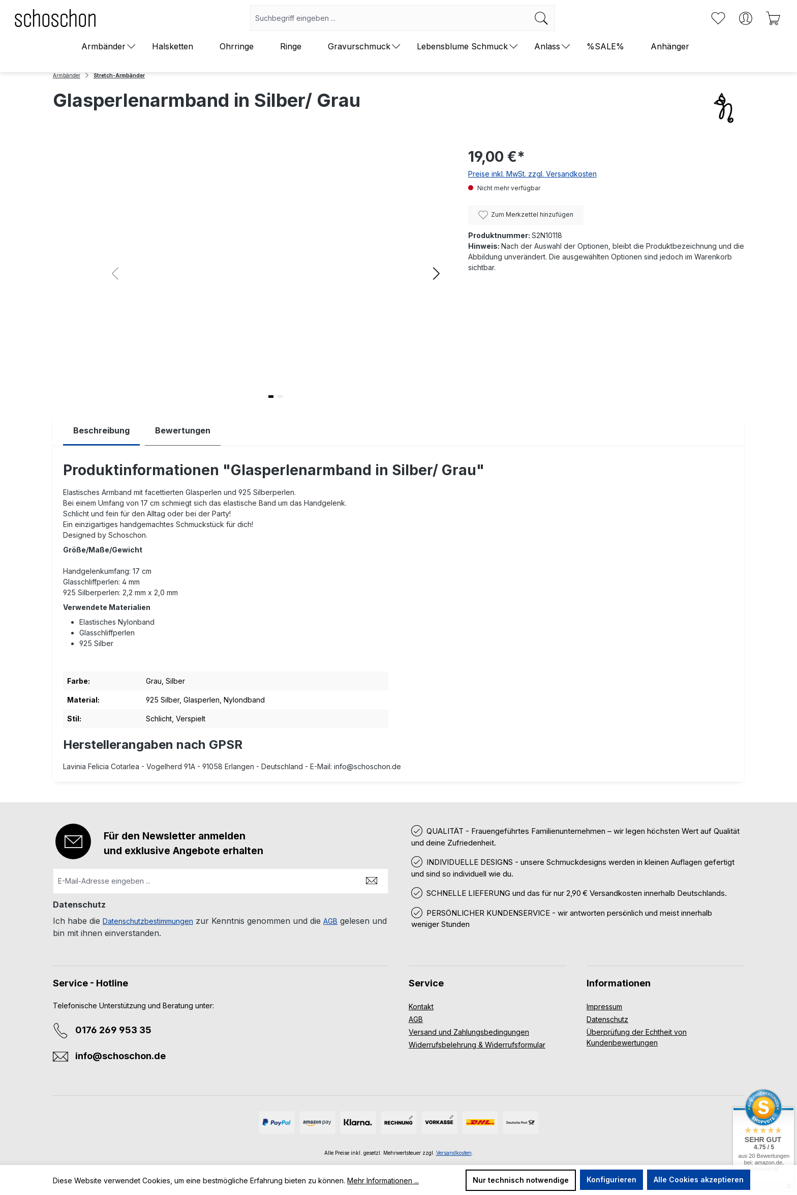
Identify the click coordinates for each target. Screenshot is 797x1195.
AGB (330, 921)
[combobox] (389, 18)
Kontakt (421, 1006)
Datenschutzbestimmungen (148, 921)
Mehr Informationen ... (383, 1180)
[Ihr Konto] (745, 18)
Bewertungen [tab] (182, 430)
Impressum (604, 1006)
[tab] (101, 431)
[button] (436, 273)
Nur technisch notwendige (521, 1180)
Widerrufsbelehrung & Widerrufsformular (477, 1044)
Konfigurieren (611, 1179)
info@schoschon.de (120, 1056)
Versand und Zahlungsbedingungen (469, 1032)
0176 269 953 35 (113, 1030)
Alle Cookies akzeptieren (699, 1179)
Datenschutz (607, 1019)
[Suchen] (541, 18)
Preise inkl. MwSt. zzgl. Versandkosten (532, 173)
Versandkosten (454, 1153)
